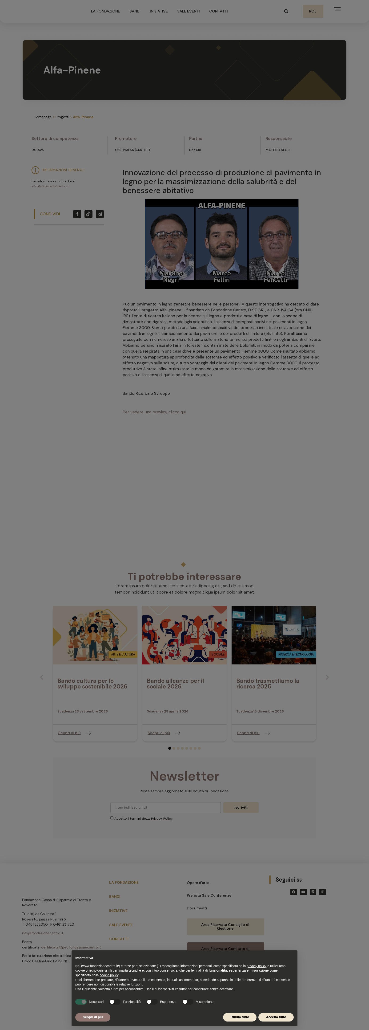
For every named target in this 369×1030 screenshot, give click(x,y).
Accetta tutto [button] (276, 1017)
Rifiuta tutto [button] (240, 1017)
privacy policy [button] (256, 966)
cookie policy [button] (109, 975)
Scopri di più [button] (93, 1017)
